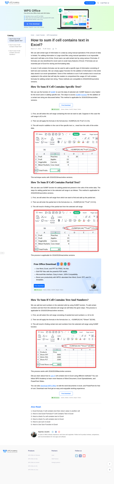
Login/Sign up (104, 3)
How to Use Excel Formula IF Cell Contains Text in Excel (52, 414)
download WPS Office (48, 386)
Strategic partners (56, 462)
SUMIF (53, 92)
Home (32, 35)
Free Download (65, 105)
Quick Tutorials (40, 35)
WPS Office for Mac (33, 459)
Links (53, 455)
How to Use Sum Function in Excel (44, 424)
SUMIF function (81, 95)
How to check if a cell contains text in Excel (47, 416)
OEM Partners (55, 459)
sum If (53, 376)
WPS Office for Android (33, 462)
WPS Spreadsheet (52, 35)
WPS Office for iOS (32, 466)
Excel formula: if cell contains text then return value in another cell (55, 411)
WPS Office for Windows (34, 455)
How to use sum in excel (40, 422)
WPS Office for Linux (33, 469)
